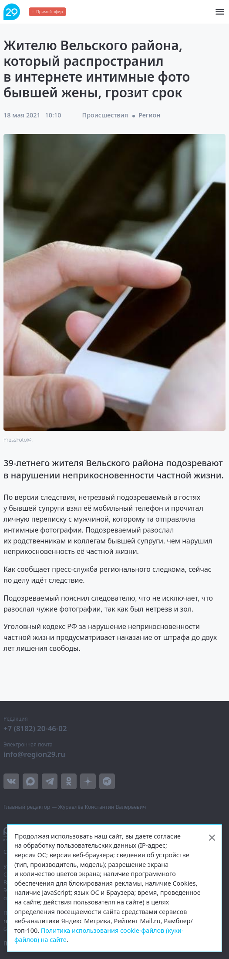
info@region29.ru (34, 754)
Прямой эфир (49, 11)
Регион (149, 115)
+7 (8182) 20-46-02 (35, 728)
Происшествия (105, 115)
